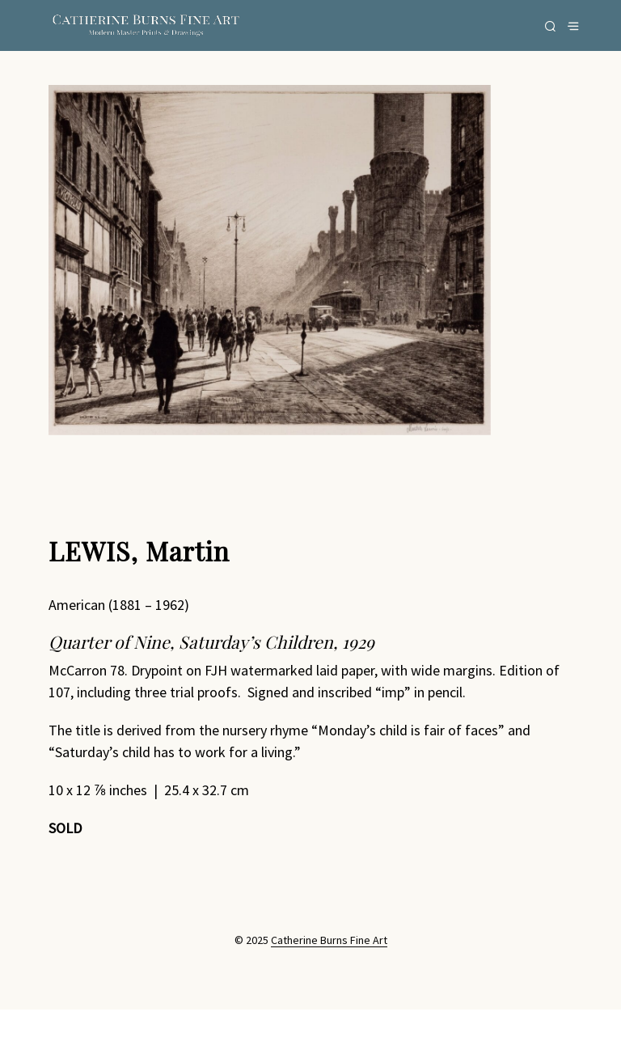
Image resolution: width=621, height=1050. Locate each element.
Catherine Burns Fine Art (329, 940)
